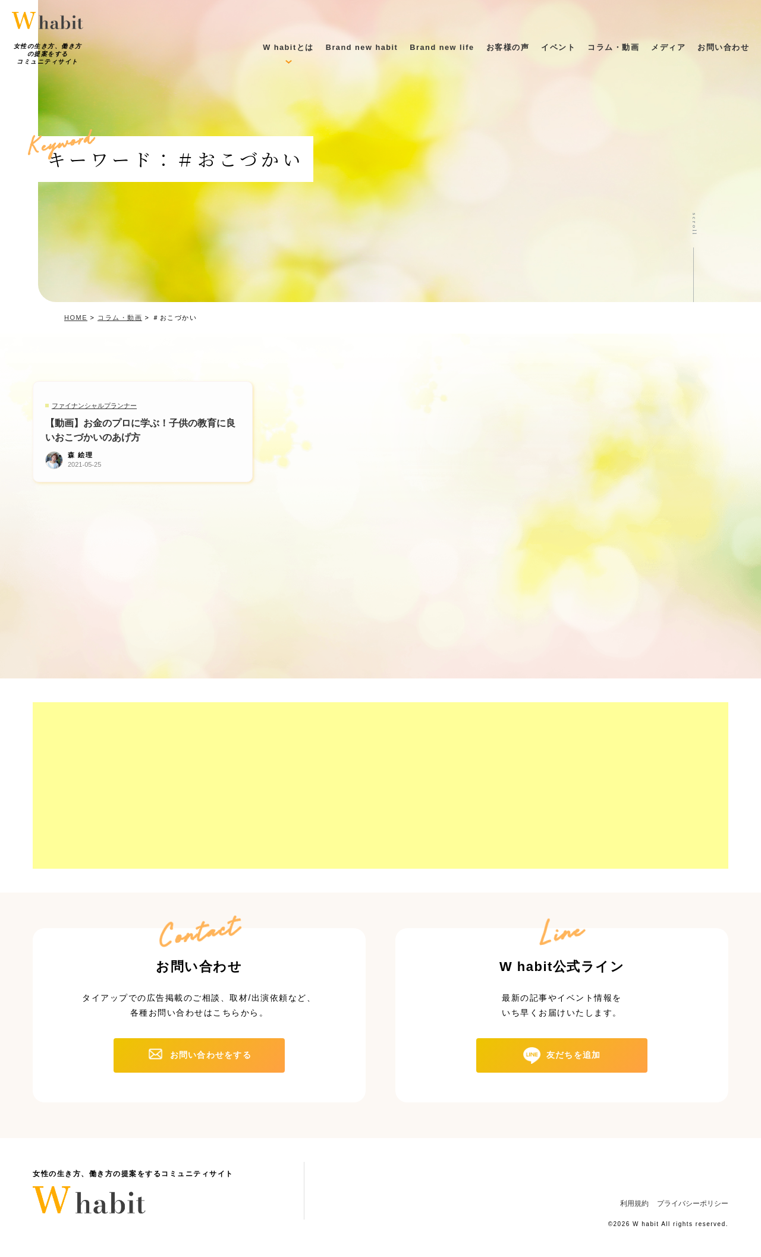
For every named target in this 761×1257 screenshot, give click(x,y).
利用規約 (634, 1203)
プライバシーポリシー (692, 1203)
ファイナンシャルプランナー (94, 405)
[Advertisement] (380, 785)
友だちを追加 (573, 1055)
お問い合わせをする (210, 1055)
